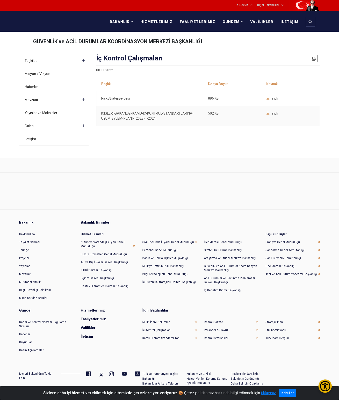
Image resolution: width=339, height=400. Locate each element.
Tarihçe (24, 250)
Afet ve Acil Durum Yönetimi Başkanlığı (291, 274)
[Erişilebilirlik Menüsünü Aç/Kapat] (325, 386)
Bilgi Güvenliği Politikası (35, 290)
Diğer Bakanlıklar (268, 5)
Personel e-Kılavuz (216, 330)
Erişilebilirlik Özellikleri (245, 374)
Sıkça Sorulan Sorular (33, 298)
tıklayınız (268, 393)
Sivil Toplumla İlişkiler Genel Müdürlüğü (168, 242)
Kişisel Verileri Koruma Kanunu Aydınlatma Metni (207, 381)
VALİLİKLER (261, 22)
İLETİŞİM (289, 22)
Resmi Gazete (213, 322)
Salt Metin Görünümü (245, 378)
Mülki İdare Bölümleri (156, 322)
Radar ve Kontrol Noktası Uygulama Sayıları (42, 324)
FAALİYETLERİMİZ (197, 22)
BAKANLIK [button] (120, 22)
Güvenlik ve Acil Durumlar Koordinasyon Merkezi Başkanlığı (230, 268)
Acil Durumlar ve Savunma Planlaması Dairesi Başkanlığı (229, 280)
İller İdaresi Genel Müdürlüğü (223, 242)
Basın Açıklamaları (31, 350)
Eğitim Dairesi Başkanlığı (97, 278)
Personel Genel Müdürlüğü (160, 250)
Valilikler (88, 328)
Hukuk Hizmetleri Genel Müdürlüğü (104, 254)
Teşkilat (31, 60)
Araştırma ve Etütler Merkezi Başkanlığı (230, 258)
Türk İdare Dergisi (277, 338)
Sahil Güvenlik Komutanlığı (283, 258)
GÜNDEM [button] (231, 22)
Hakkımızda (27, 234)
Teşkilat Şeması (29, 242)
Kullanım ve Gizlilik (199, 374)
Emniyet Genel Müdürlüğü (283, 242)
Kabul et (287, 393)
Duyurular (25, 342)
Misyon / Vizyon (37, 74)
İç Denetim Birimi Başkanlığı (222, 290)
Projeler (24, 258)
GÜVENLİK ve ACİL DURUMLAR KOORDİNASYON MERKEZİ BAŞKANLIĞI (117, 41)
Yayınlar (24, 266)
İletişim (30, 139)
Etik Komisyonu (276, 330)
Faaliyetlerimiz (93, 319)
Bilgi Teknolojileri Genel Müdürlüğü (165, 274)
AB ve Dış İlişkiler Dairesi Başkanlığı (104, 262)
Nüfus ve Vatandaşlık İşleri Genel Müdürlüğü (102, 244)
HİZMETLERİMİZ (156, 22)
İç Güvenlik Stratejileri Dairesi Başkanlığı (169, 282)
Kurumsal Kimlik (30, 282)
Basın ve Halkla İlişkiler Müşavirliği (165, 258)
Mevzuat (31, 100)
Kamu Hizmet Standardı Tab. (161, 338)
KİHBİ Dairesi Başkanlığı (96, 270)
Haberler (31, 87)
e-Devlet (242, 5)
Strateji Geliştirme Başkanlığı (223, 250)
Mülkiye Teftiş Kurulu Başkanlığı (163, 266)
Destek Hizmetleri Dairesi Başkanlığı (105, 286)
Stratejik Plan (274, 322)
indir (272, 98)
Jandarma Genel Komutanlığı (285, 250)
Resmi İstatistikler (216, 338)
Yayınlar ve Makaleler (41, 113)
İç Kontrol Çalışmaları (156, 330)
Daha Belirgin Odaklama (247, 383)
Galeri (29, 126)
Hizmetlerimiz (93, 310)
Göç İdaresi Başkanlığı (280, 266)
